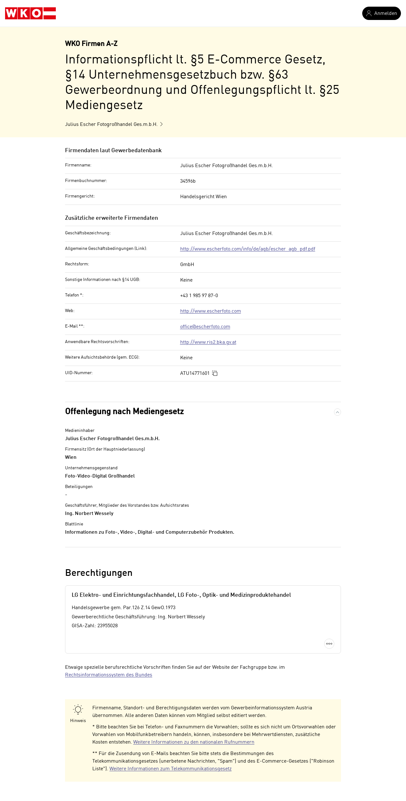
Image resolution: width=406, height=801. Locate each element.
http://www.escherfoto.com (210, 311)
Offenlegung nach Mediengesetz (124, 412)
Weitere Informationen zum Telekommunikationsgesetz (170, 769)
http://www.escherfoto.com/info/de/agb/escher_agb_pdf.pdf (247, 249)
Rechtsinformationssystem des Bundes (108, 675)
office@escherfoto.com (205, 326)
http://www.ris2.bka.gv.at (208, 342)
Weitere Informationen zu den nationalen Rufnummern (193, 742)
